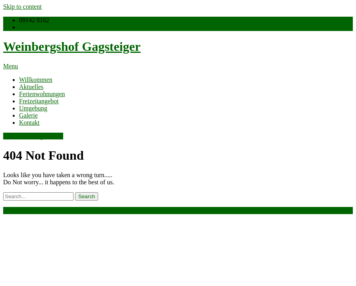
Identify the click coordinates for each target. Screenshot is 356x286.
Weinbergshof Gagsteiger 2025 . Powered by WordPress (74, 210)
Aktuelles (31, 86)
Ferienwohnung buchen (33, 136)
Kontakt (29, 122)
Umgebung (33, 108)
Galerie (28, 115)
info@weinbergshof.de (48, 27)
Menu (10, 66)
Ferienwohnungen (42, 94)
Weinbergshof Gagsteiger (72, 46)
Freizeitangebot (39, 101)
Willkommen (35, 79)
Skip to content (22, 6)
